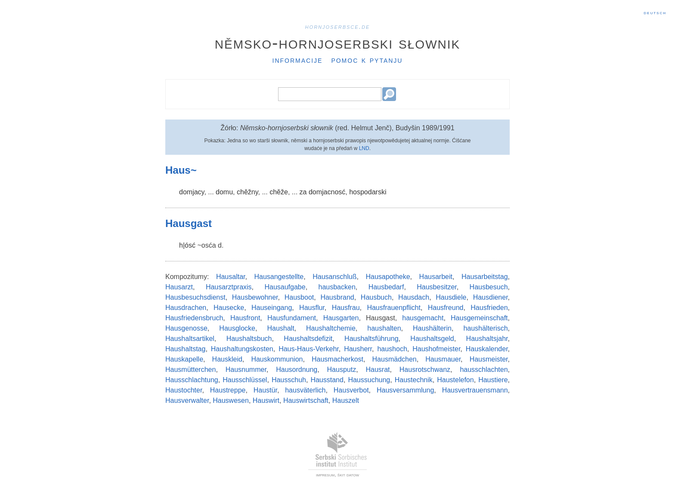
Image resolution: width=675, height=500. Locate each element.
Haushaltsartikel (189, 338)
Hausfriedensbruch (194, 318)
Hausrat (377, 369)
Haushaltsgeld (432, 338)
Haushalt (280, 328)
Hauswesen (231, 400)
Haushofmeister (436, 349)
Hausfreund (446, 307)
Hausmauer (443, 359)
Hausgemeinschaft (479, 318)
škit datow (348, 475)
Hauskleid (227, 359)
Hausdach (413, 297)
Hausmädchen (394, 359)
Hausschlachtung (191, 379)
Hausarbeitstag (484, 276)
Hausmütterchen (190, 369)
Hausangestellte (278, 276)
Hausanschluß (334, 276)
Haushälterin (432, 328)
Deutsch (655, 12)
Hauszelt (345, 400)
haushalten (384, 328)
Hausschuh (289, 379)
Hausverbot (351, 390)
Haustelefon (455, 379)
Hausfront (245, 318)
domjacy (191, 192)
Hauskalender (487, 349)
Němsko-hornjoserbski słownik (338, 42)
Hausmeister (489, 359)
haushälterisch (485, 328)
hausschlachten (484, 369)
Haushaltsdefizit (308, 338)
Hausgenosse (186, 328)
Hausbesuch (489, 287)
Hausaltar (230, 276)
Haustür (265, 390)
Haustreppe (228, 390)
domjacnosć (327, 192)
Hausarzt (179, 287)
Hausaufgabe (284, 287)
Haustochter (183, 390)
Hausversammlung (405, 390)
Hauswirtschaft (305, 400)
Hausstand (327, 379)
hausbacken (337, 287)
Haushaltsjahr (487, 338)
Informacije (297, 59)
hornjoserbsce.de (337, 26)
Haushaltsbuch (249, 338)
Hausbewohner (255, 297)
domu (224, 192)
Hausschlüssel (245, 379)
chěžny (247, 192)
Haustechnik (414, 379)
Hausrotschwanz (424, 369)
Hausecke (229, 307)
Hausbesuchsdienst (195, 297)
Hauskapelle (184, 359)
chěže (278, 192)
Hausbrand (337, 297)
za (303, 192)
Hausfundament (291, 318)
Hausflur (312, 307)
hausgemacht (422, 318)
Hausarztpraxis (229, 287)
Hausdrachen (185, 307)
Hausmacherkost (337, 359)
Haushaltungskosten (242, 349)
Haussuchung (369, 379)
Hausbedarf (386, 287)
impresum (325, 475)
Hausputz (341, 369)
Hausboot (299, 297)
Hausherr (358, 349)
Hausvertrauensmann (475, 390)
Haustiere (493, 379)
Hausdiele (451, 297)
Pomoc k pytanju (367, 59)
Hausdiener (490, 297)
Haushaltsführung (371, 338)
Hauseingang (271, 307)
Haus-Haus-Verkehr (309, 349)
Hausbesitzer (437, 287)
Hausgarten (341, 318)
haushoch (392, 349)
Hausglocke (237, 328)
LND (364, 148)
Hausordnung (296, 369)
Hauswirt (266, 400)
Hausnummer (246, 369)
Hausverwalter (187, 400)
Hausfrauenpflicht (394, 307)
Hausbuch (376, 297)
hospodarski (367, 192)
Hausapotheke (387, 276)
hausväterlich (305, 390)
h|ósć (187, 245)
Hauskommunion (277, 359)
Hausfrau (346, 307)
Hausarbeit (435, 276)
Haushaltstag (185, 349)
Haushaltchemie (331, 328)
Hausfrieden (489, 307)
